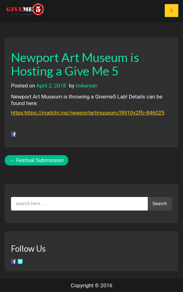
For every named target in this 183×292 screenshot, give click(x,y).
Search (159, 203)
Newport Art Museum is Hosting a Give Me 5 (75, 64)
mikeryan (86, 85)
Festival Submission (36, 160)
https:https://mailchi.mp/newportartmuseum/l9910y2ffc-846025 (87, 113)
